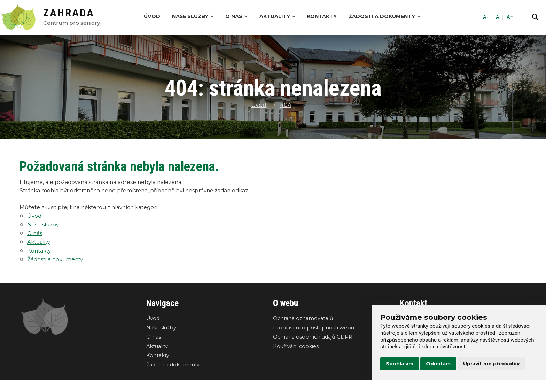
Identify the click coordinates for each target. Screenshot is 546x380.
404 (285, 105)
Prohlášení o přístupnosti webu (313, 328)
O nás (236, 16)
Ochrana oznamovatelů (303, 318)
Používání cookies (296, 346)
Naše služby (192, 16)
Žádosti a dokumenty (384, 16)
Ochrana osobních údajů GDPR (312, 337)
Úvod (152, 16)
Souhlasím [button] (399, 363)
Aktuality (277, 16)
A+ (510, 17)
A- (486, 17)
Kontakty (322, 16)
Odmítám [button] (438, 363)
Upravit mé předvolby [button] (491, 363)
